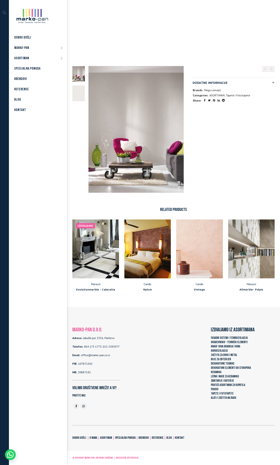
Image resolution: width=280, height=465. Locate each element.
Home (137, 32)
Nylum (147, 289)
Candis (147, 284)
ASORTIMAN (151, 32)
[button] (10, 454)
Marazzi (95, 284)
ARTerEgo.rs (132, 457)
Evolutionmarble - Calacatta (95, 289)
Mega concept (212, 90)
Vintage (199, 289)
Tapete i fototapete (175, 32)
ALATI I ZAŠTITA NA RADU (223, 398)
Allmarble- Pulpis (251, 289)
